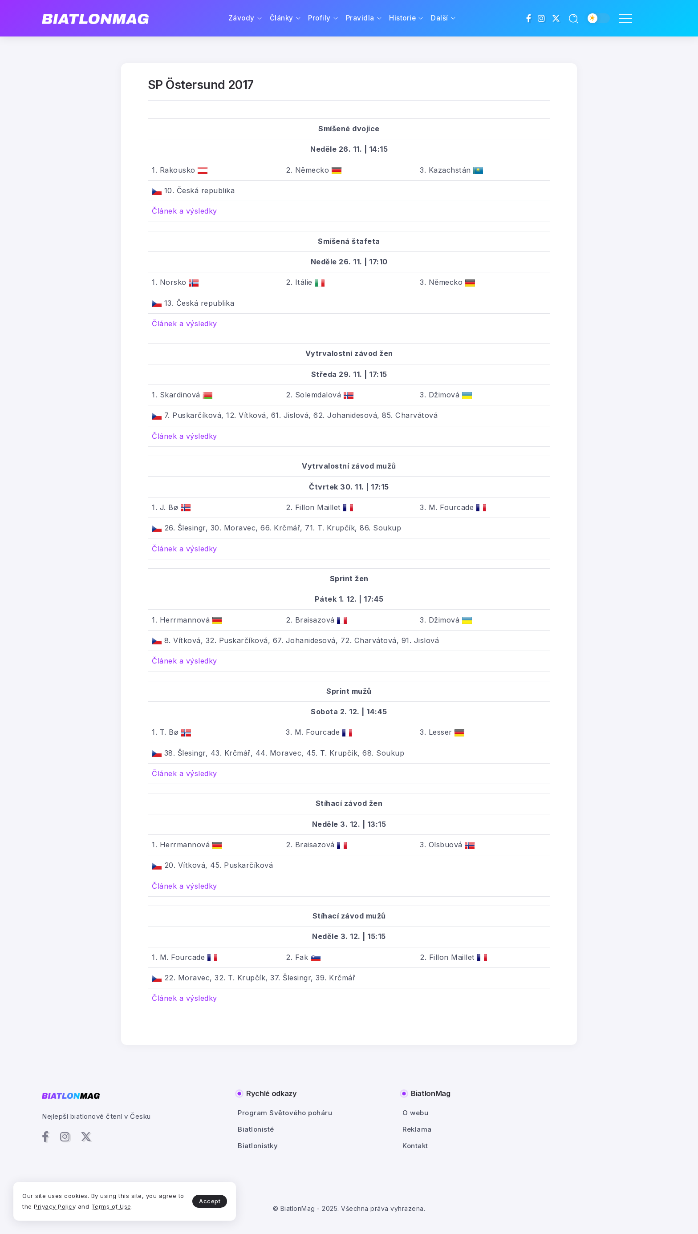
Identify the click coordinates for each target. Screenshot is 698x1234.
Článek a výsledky (184, 210)
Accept (209, 1201)
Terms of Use (111, 1206)
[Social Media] (529, 18)
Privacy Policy (55, 1206)
